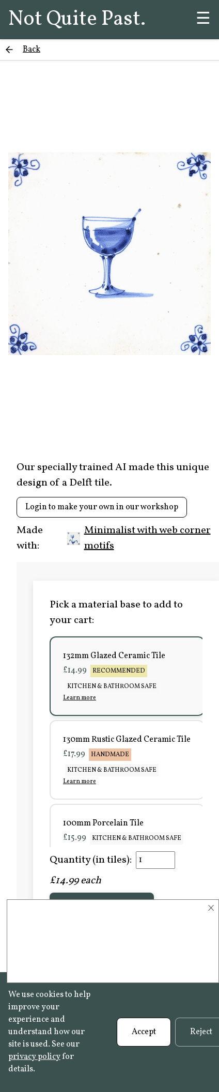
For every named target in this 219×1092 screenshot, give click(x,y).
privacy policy (34, 1057)
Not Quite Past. (77, 19)
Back (31, 49)
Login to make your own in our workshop (101, 507)
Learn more (79, 698)
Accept (144, 1032)
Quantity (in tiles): (91, 860)
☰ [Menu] (203, 19)
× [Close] (211, 908)
